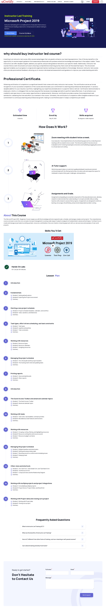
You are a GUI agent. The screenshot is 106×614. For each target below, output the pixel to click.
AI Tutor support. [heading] (59, 165)
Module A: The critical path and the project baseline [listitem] (26, 361)
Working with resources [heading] (19, 341)
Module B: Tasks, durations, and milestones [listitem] (24, 313)
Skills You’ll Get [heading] (53, 230)
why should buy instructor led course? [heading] (33, 54)
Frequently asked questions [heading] (53, 519)
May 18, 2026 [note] (52, 118)
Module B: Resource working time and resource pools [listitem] (27, 434)
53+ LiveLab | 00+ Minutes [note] (19, 269)
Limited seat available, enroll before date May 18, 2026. (19, 36)
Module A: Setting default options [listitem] (21, 295)
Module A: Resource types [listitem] (19, 343)
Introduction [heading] (15, 283)
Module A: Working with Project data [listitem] (22, 501)
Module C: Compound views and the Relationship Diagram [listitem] (28, 472)
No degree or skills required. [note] (86, 118)
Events (60, 1)
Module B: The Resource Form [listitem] (20, 470)
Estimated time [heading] (20, 115)
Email (72, 569)
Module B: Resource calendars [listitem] (20, 345)
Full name (48, 569)
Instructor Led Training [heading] (18, 16)
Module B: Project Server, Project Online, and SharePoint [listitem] (27, 488)
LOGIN (88, 1)
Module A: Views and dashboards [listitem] (21, 376)
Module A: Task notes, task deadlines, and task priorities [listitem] (27, 417)
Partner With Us (39, 1)
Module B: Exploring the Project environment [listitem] (24, 297)
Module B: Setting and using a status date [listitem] (23, 451)
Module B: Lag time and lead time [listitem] (21, 328)
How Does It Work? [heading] (53, 127)
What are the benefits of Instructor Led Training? (36, 533)
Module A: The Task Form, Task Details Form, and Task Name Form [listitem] (30, 469)
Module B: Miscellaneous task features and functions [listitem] (26, 419)
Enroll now (10, 33)
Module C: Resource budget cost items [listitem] (23, 436)
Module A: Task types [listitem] (18, 326)
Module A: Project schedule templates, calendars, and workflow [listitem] (29, 311)
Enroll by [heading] (53, 115)
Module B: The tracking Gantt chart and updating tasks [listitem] (27, 363)
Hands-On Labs (51, 1)
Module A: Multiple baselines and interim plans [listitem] (24, 449)
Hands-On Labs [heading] (18, 266)
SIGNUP (96, 1)
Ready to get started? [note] (21, 570)
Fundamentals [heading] (16, 293)
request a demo (68, 1)
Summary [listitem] (14, 299)
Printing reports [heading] (17, 373)
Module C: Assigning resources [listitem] (20, 347)
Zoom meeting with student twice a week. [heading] (71, 137)
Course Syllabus (25, 33)
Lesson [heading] (53, 275)
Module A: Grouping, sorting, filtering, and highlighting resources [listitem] (30, 432)
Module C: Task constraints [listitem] (19, 330)
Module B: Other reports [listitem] (18, 378)
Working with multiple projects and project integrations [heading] (31, 483)
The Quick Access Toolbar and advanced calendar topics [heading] (32, 399)
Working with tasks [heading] (18, 414)
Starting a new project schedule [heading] (22, 308)
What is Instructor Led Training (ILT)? (33, 526)
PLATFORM (28, 1)
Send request (87, 595)
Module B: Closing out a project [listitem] (20, 503)
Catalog (19, 1)
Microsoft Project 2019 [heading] (21, 21)
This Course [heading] (15, 215)
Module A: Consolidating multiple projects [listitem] (23, 486)
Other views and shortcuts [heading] (20, 466)
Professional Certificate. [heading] (22, 79)
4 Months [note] (20, 118)
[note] (53, 223)
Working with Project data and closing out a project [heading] (30, 499)
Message (48, 578)
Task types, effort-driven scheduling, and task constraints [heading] (32, 323)
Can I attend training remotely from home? (34, 546)
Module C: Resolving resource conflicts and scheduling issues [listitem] (29, 453)
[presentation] (57, 594)
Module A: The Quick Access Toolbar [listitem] (22, 401)
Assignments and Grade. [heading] (63, 193)
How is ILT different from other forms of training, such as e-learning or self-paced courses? (49, 539)
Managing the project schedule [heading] (22, 358)
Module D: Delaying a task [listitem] (19, 455)
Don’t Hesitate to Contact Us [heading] (23, 577)
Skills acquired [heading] (86, 115)
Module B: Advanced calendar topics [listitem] (22, 403)
